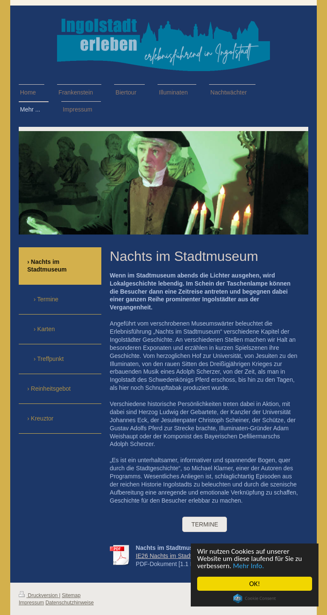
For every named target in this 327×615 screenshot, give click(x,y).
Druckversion (39, 595)
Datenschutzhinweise (70, 603)
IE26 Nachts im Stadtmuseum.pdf (180, 555)
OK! (254, 583)
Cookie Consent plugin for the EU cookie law (254, 598)
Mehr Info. (248, 565)
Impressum (31, 603)
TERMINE (204, 524)
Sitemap (71, 595)
